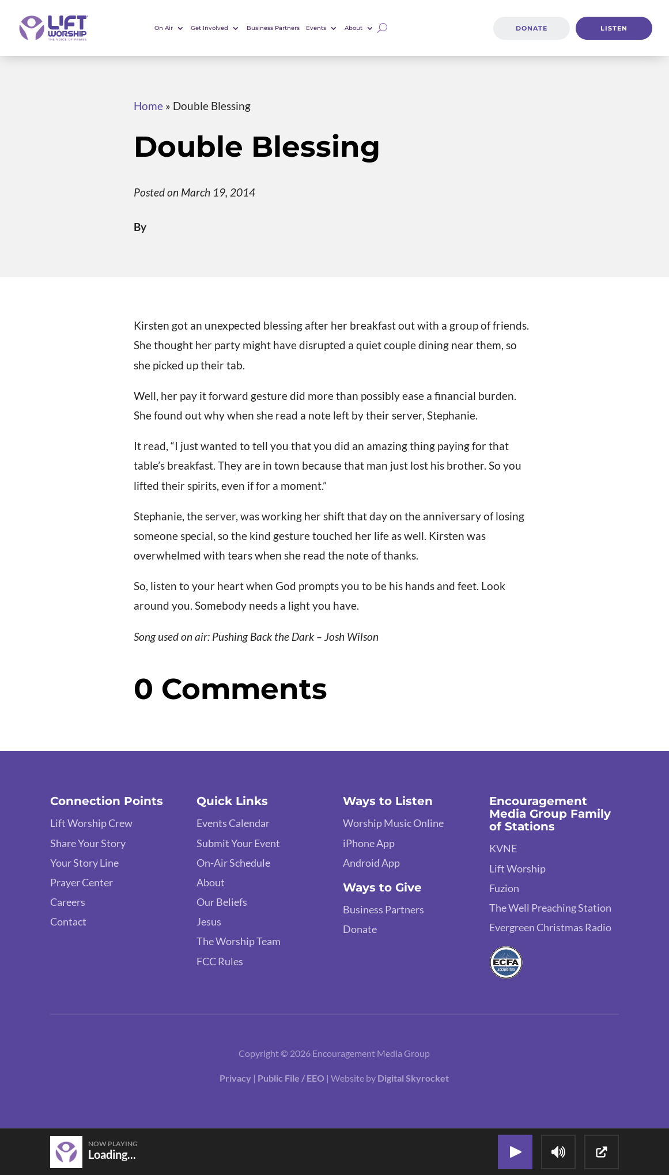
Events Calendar (233, 823)
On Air (163, 28)
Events (316, 28)
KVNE (503, 848)
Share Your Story (88, 843)
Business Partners (273, 28)
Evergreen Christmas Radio (550, 927)
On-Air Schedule (233, 862)
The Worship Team (238, 941)
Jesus (208, 921)
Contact (68, 921)
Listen (614, 28)
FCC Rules (219, 961)
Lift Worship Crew (91, 823)
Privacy (235, 1077)
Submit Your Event (238, 843)
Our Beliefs (221, 902)
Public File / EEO (292, 1077)
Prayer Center (81, 882)
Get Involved (209, 28)
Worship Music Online (393, 823)
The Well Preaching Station (550, 907)
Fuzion (504, 888)
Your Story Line (84, 862)
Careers (67, 902)
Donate (531, 28)
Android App (371, 862)
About (353, 28)
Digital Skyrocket (413, 1077)
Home (148, 105)
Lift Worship (517, 868)
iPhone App (369, 843)
